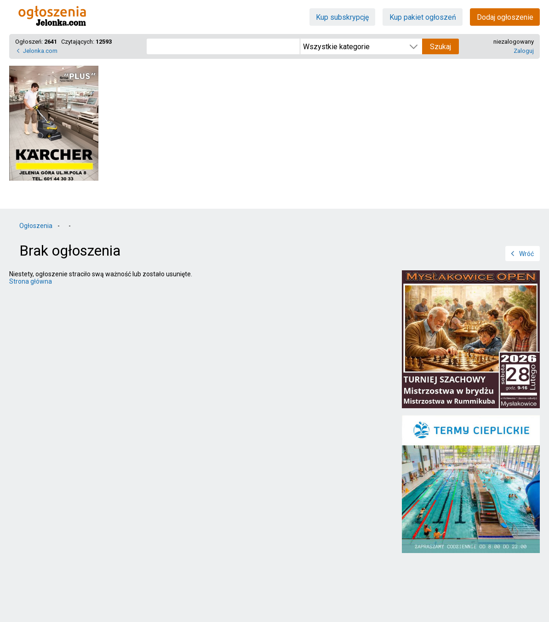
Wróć (526, 253)
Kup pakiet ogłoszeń (422, 17)
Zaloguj (524, 50)
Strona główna (30, 281)
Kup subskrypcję (342, 17)
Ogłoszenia (35, 225)
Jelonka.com (40, 50)
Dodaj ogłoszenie (505, 17)
